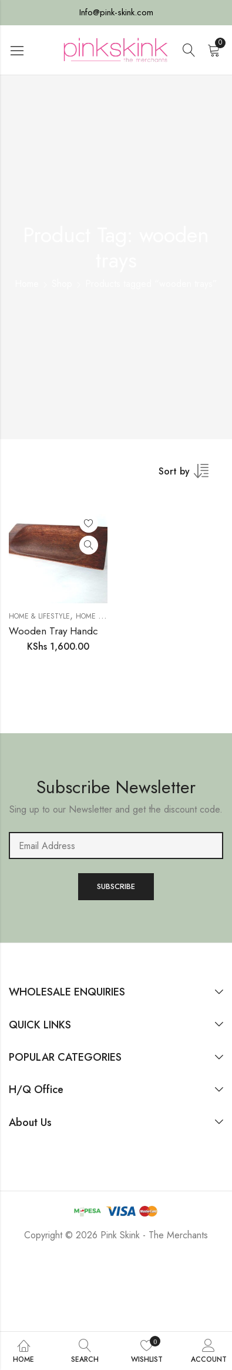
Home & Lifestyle (39, 616)
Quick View (88, 545)
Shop (62, 283)
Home (27, 283)
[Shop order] (191, 475)
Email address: (116, 845)
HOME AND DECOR (106, 616)
